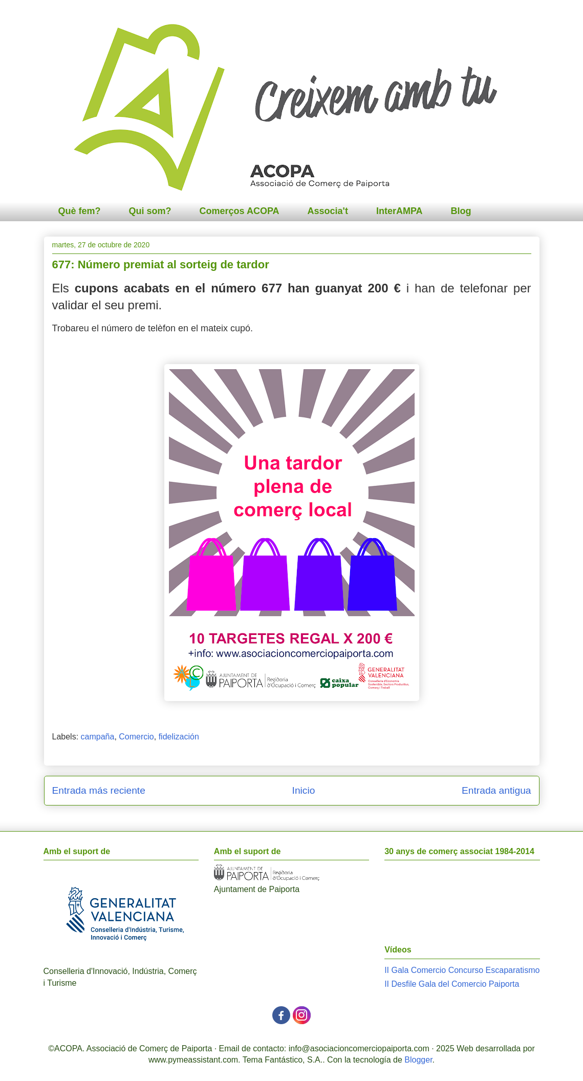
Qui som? (150, 211)
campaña (98, 736)
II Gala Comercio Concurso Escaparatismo (461, 970)
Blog (461, 211)
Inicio (303, 790)
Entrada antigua (496, 790)
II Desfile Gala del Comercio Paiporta (451, 984)
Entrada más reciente (98, 790)
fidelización (179, 736)
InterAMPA (399, 211)
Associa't (328, 211)
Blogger (418, 1059)
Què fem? (79, 211)
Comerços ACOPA (239, 211)
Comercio (136, 736)
